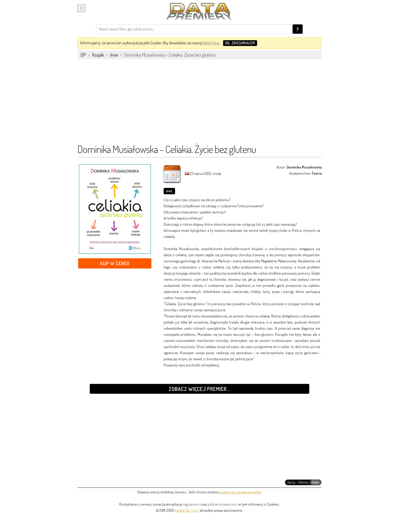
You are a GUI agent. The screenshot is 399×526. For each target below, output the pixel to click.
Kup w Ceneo (115, 263)
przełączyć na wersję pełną (240, 492)
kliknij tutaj (211, 42)
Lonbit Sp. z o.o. (187, 510)
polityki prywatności (223, 504)
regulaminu (191, 504)
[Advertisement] (199, 103)
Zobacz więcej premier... (200, 389)
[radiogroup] (303, 482)
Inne (169, 191)
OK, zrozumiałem (240, 43)
